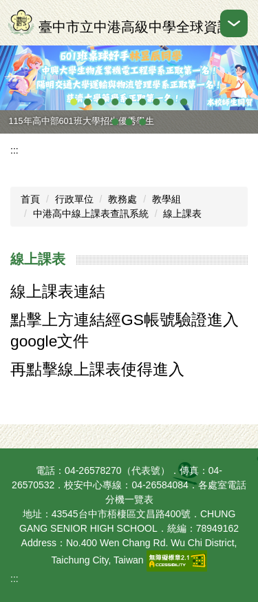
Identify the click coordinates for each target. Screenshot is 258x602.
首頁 (30, 199)
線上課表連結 (57, 291)
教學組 (166, 199)
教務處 (122, 199)
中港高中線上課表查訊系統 (91, 213)
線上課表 (182, 213)
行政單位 (74, 199)
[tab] (74, 102)
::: (14, 150)
